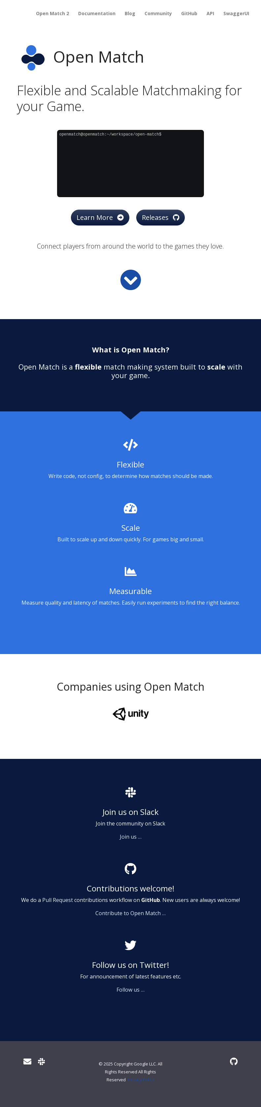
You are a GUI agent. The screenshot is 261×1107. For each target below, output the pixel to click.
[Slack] (41, 1061)
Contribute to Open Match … (130, 913)
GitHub (189, 13)
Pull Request (57, 900)
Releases (160, 217)
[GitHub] (234, 1061)
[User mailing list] (27, 1061)
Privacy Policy (141, 1080)
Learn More (100, 217)
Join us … (131, 836)
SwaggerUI (236, 13)
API (210, 13)
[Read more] (131, 280)
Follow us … (130, 989)
